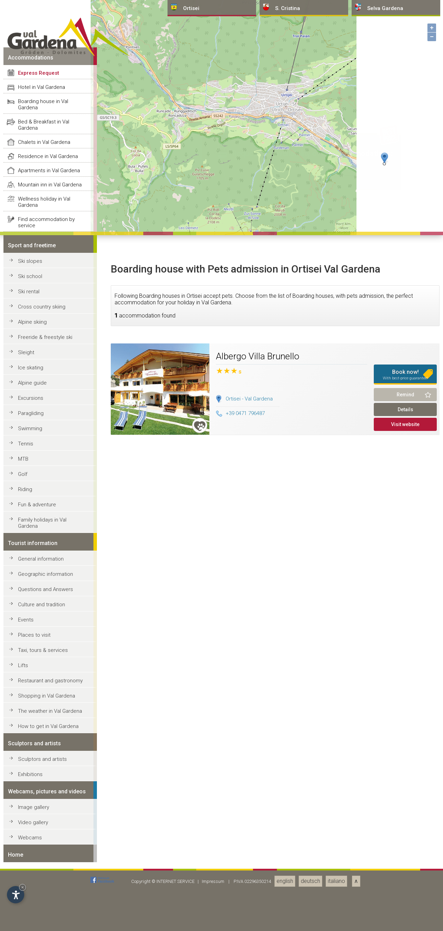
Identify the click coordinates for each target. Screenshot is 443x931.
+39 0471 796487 (240, 923)
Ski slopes (30, 771)
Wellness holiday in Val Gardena (44, 712)
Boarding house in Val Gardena (43, 614)
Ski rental (28, 801)
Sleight (26, 862)
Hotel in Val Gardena (41, 597)
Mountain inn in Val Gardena (50, 694)
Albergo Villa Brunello (257, 866)
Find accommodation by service (46, 732)
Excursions (30, 908)
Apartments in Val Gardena (49, 680)
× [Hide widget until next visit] (22, 887)
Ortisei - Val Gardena (249, 908)
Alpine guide (32, 892)
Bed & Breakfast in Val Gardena (43, 634)
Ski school (30, 786)
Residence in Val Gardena (48, 666)
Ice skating (30, 877)
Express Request (38, 583)
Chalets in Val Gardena (44, 652)
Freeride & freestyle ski (45, 847)
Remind (405, 904)
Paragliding (31, 923)
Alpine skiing (32, 832)
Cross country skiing (41, 816)
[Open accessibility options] (15, 894)
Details (405, 919)
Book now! (405, 884)
